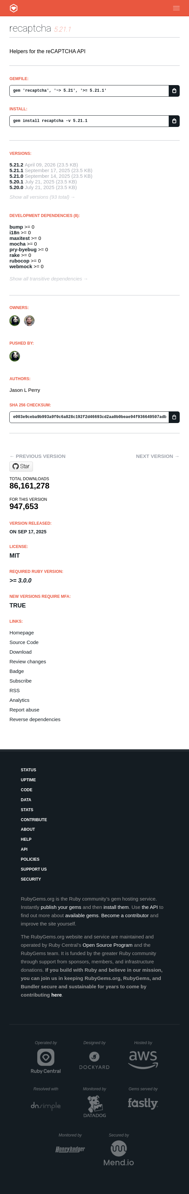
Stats (27, 810)
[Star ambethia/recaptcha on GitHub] (21, 467)
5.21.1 (16, 170)
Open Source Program (107, 945)
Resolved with (47, 1089)
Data (26, 800)
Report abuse (24, 709)
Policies (30, 859)
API (24, 849)
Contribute (34, 819)
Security (31, 879)
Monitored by (96, 1089)
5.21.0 (16, 176)
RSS (14, 690)
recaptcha (30, 28)
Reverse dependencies (34, 719)
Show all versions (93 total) (39, 197)
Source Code (24, 642)
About (28, 829)
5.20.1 (16, 181)
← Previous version (37, 456)
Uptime (28, 780)
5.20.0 (16, 187)
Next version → (158, 456)
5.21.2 (16, 164)
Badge (16, 671)
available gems (81, 915)
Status (28, 770)
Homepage (21, 632)
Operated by (48, 1045)
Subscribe (20, 681)
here (56, 995)
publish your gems (61, 907)
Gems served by (143, 1089)
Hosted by (146, 1042)
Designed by (96, 1042)
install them (116, 907)
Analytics (19, 700)
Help (26, 839)
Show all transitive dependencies (45, 278)
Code (26, 790)
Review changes (27, 661)
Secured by (121, 1135)
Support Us (34, 869)
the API (150, 907)
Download (20, 652)
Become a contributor (125, 915)
